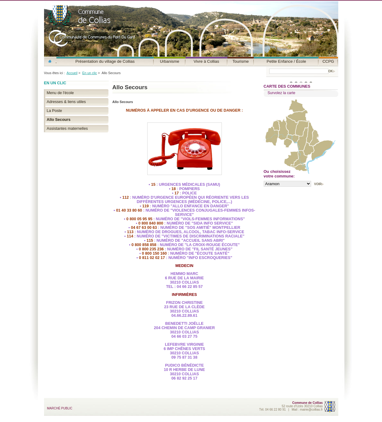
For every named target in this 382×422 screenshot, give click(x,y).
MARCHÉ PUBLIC (59, 408)
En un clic (89, 73)
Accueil (72, 73)
